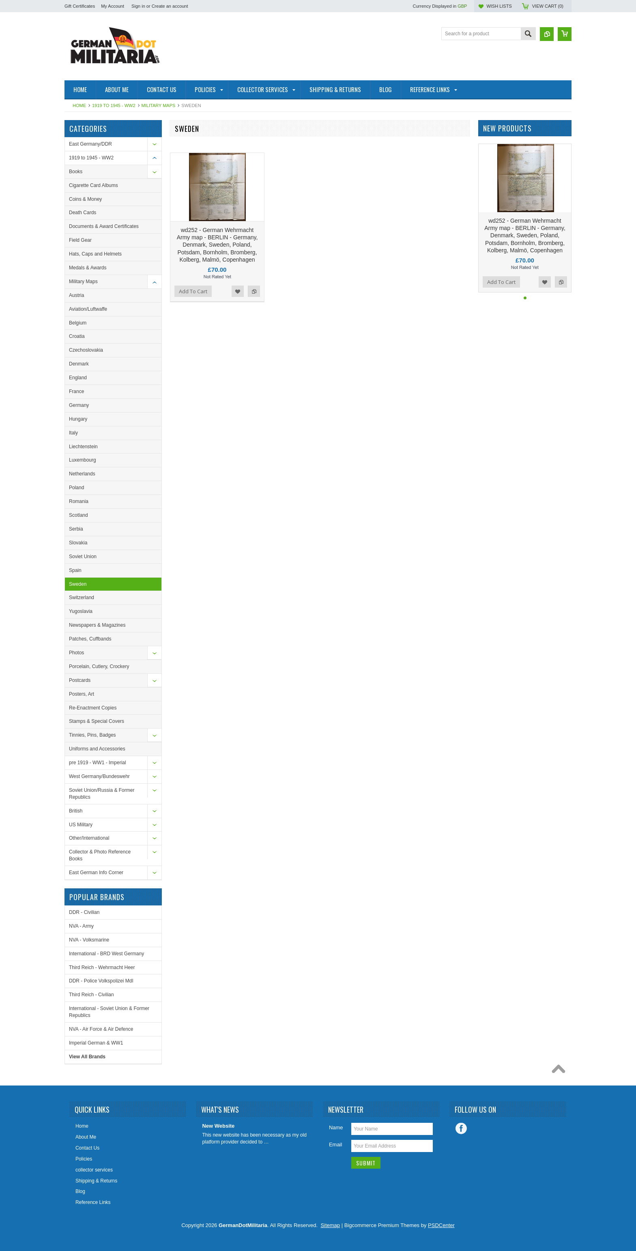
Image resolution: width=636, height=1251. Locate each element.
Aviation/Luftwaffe (88, 309)
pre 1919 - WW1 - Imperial (97, 762)
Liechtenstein (83, 446)
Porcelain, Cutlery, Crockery (99, 666)
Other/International (89, 838)
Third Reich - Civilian (91, 994)
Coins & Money (85, 199)
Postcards (79, 680)
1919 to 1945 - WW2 (113, 105)
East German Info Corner (96, 872)
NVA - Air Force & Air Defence (101, 1029)
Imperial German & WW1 (96, 1043)
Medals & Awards (88, 268)
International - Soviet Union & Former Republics (109, 1012)
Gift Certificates (79, 6)
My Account (112, 6)
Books (75, 171)
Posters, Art (81, 694)
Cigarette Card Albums (93, 185)
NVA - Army (81, 926)
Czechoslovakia (86, 350)
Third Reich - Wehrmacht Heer (102, 967)
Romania (78, 501)
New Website (218, 1126)
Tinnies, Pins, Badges (92, 735)
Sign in (138, 6)
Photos (76, 653)
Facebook (461, 1128)
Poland (76, 487)
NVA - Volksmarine (89, 940)
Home (79, 105)
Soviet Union (83, 556)
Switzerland (81, 597)
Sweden (77, 584)
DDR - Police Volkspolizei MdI (101, 981)
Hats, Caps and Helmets (95, 254)
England (78, 377)
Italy (73, 433)
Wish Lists (498, 6)
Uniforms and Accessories (97, 749)
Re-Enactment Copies (92, 708)
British (75, 811)
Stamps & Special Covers (96, 721)
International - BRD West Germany (106, 954)
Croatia (77, 336)
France (76, 391)
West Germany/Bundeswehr (99, 776)
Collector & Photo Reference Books (100, 855)
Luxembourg (82, 460)
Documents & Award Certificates (104, 226)
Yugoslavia (80, 611)
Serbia (76, 529)
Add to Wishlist (238, 291)
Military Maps (159, 105)
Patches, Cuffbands (90, 639)
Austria (76, 295)
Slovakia (78, 543)
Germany (79, 405)
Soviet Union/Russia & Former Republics (101, 793)
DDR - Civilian (84, 912)
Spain (75, 570)
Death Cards (82, 212)
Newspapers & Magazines (97, 625)
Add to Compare (254, 291)
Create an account (170, 6)
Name (336, 1127)
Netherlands (82, 474)
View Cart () (547, 6)
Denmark (79, 364)
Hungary (78, 419)
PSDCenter (441, 1225)
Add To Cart (193, 291)
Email (335, 1144)
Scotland (78, 515)
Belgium (77, 323)
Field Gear (80, 240)
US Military (80, 825)
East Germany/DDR (90, 144)
